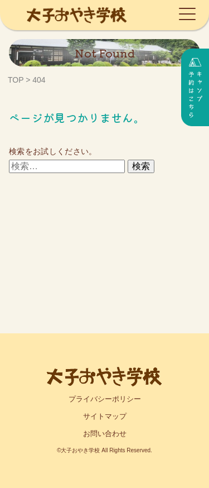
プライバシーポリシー (105, 399)
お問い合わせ (105, 433)
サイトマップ (105, 416)
